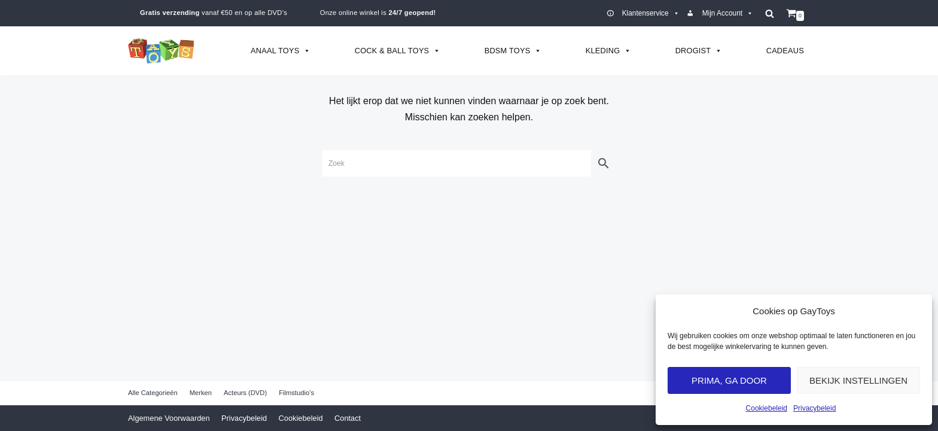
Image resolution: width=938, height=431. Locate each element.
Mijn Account (727, 13)
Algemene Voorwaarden (169, 418)
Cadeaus (785, 50)
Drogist (699, 50)
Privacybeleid (814, 408)
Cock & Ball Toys (398, 50)
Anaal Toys (281, 50)
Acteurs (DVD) (245, 393)
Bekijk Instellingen (858, 380)
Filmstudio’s (296, 393)
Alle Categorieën (153, 393)
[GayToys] (161, 50)
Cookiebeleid (766, 408)
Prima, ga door (729, 380)
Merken (201, 393)
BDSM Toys (513, 50)
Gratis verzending (170, 12)
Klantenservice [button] (651, 13)
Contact (347, 418)
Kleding (609, 50)
